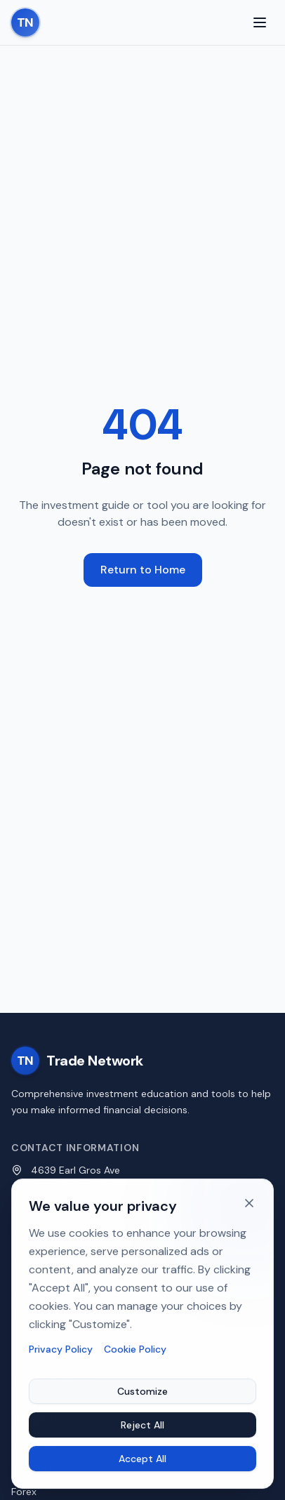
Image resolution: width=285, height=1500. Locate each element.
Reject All (142, 1426)
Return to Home (142, 569)
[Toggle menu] (260, 22)
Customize (142, 1392)
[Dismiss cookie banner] (249, 1204)
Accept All (142, 1460)
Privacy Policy (61, 1350)
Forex (24, 1491)
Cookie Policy (135, 1350)
